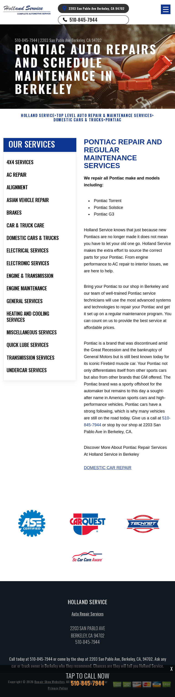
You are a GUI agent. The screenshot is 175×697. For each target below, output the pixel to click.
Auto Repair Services (87, 616)
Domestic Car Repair (107, 469)
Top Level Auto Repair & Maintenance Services (104, 115)
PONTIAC (113, 120)
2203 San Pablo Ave (55, 40)
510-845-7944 (83, 20)
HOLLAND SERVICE (37, 115)
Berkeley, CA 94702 (87, 40)
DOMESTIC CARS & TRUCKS (78, 120)
